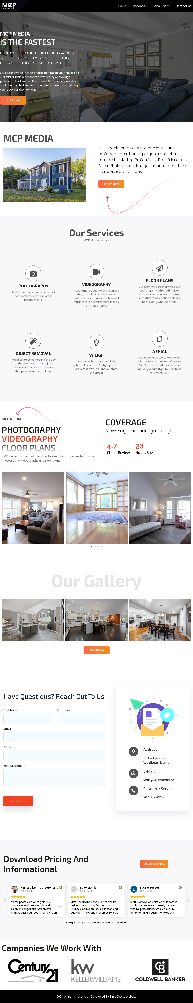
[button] (91, 546)
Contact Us (183, 6)
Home (122, 6)
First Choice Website (123, 996)
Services (140, 6)
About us (161, 6)
